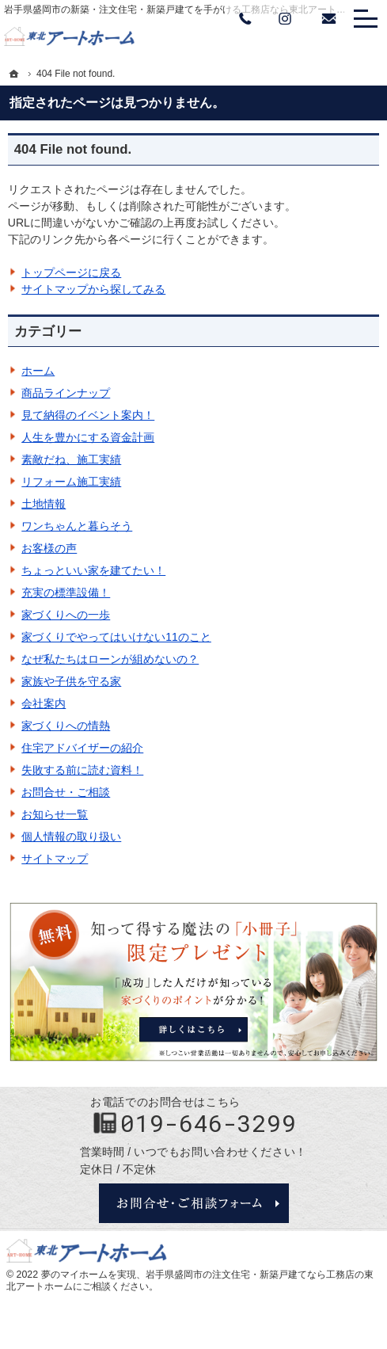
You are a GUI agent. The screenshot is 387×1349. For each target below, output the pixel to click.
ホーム (38, 370)
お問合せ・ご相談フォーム (194, 1203)
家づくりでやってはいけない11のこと (116, 637)
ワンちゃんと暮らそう (76, 526)
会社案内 (43, 703)
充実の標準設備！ (65, 592)
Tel (245, 18)
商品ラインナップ (65, 393)
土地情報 (43, 503)
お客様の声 (49, 548)
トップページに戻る (71, 272)
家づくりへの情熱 (65, 725)
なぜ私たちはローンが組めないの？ (110, 659)
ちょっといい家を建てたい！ (93, 570)
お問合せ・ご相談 (65, 792)
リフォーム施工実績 (71, 481)
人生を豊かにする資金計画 (87, 437)
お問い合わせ (328, 18)
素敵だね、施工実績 (71, 459)
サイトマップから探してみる (93, 289)
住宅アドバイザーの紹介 (82, 747)
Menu (365, 18)
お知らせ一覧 (54, 814)
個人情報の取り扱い (71, 836)
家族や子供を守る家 (71, 681)
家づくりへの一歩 (65, 614)
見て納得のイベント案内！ (87, 415)
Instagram (285, 18)
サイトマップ (54, 858)
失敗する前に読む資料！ (82, 770)
